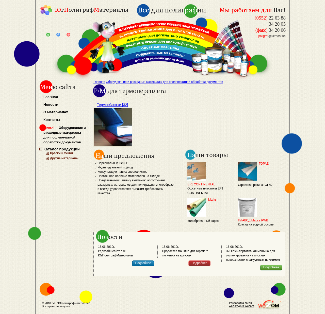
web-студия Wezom (241, 305)
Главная (50, 97)
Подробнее (143, 263)
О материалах (55, 112)
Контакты (51, 120)
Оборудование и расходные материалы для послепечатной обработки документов (64, 135)
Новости (50, 104)
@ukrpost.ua (272, 36)
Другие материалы (64, 158)
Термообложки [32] (112, 105)
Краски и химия (62, 153)
